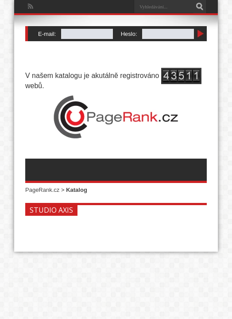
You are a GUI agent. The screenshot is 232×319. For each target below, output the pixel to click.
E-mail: (47, 34)
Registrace (42, 44)
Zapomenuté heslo (72, 44)
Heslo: (129, 34)
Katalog (76, 190)
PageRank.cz (42, 190)
